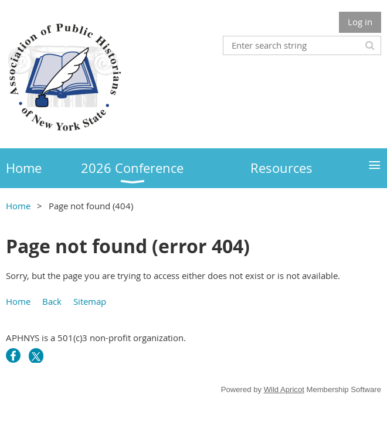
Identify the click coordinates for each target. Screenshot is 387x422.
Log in (360, 22)
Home (18, 206)
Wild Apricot (284, 389)
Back (52, 301)
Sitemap (89, 301)
